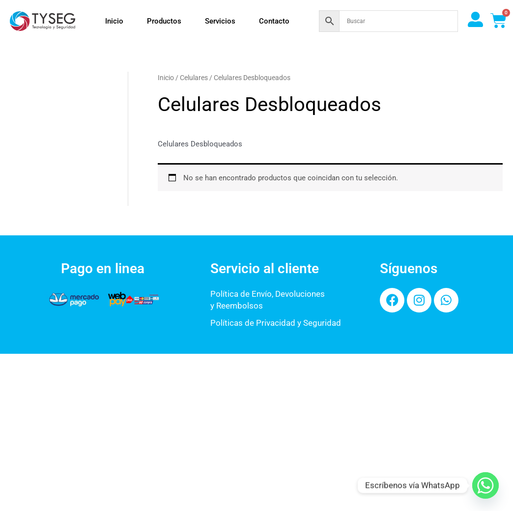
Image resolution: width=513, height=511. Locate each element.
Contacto (274, 21)
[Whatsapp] (485, 485)
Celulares (194, 78)
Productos (164, 21)
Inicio (114, 21)
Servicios (220, 21)
